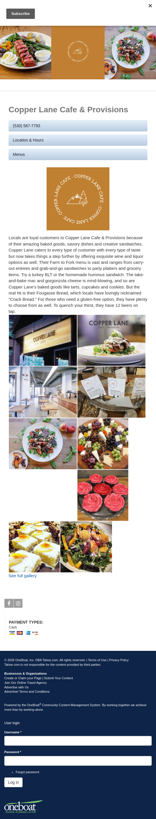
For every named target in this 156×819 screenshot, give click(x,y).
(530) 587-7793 (26, 125)
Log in (13, 782)
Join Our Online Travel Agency (25, 682)
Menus (19, 154)
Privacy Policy (119, 660)
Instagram (18, 604)
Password (12, 752)
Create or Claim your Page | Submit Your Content (38, 678)
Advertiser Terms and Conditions (27, 691)
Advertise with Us (16, 687)
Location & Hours (28, 140)
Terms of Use (97, 660)
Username (13, 732)
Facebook (9, 604)
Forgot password (27, 772)
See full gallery (23, 575)
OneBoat (34, 705)
